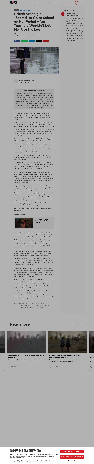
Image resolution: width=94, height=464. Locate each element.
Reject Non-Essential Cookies (72, 457)
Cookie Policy (72, 460)
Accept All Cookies (72, 451)
